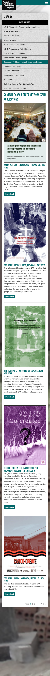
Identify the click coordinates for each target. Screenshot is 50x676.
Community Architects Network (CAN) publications (23, 62)
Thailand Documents (11, 71)
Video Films (8, 80)
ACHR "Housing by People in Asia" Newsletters (22, 27)
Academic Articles (10, 40)
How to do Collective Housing (15, 88)
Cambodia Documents (12, 66)
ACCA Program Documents (14, 45)
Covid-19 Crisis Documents (14, 53)
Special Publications (11, 36)
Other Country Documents (14, 75)
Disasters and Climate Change (15, 58)
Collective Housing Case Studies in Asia (19, 84)
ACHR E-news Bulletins (13, 32)
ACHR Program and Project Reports (17, 49)
